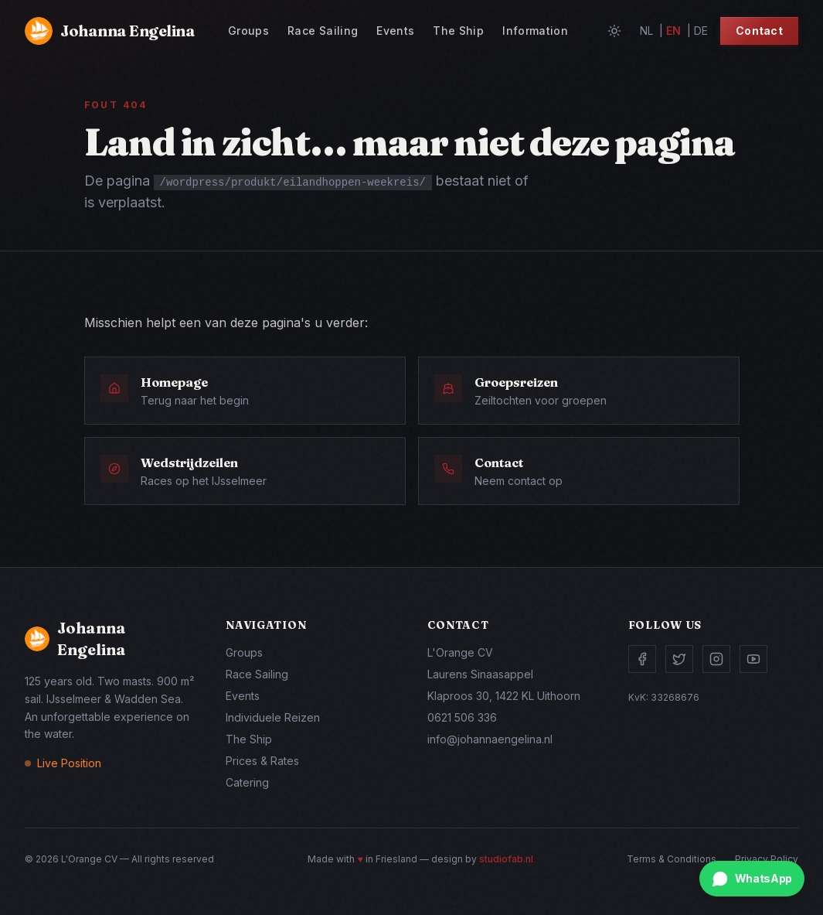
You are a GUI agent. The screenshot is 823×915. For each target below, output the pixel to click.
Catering (247, 782)
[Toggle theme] (614, 31)
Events (395, 30)
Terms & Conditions (671, 859)
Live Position (69, 763)
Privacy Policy (766, 859)
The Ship (458, 30)
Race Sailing (322, 30)
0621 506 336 (462, 717)
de (701, 30)
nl (646, 30)
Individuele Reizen (273, 717)
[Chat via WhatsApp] (751, 878)
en (673, 30)
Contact (759, 30)
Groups (248, 30)
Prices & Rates (262, 760)
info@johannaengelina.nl (490, 739)
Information (535, 30)
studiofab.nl (506, 859)
